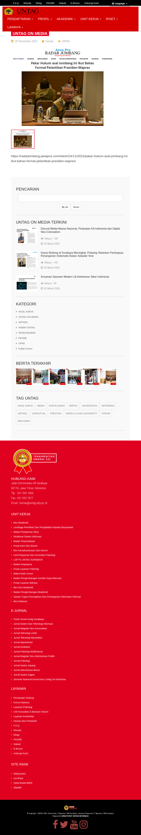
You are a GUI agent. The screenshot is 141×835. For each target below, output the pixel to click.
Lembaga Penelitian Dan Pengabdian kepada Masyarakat (43, 527)
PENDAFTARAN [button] (20, 19)
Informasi (108, 406)
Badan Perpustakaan (24, 541)
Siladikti (17, 787)
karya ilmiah (57, 406)
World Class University (81, 413)
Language (119, 3)
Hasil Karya (25, 406)
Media (40, 406)
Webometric (20, 774)
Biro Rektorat (20, 601)
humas (49, 41)
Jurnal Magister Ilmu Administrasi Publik (34, 656)
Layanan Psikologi (23, 707)
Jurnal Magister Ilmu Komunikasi (30, 628)
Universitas (89, 406)
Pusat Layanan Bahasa (25, 583)
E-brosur (75, 3)
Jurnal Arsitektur (22, 647)
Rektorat (24, 421)
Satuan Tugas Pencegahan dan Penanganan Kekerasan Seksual (47, 597)
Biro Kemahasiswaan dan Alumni (31, 550)
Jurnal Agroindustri (23, 642)
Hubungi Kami (91, 3)
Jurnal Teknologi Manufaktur (28, 638)
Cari (65, 207)
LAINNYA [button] (15, 27)
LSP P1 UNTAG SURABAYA (28, 560)
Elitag (39, 3)
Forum (106, 413)
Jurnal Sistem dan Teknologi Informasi (33, 624)
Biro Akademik (21, 523)
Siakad (62, 3)
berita (73, 406)
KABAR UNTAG (25, 327)
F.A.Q (16, 3)
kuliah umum (24, 348)
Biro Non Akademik (23, 587)
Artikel (22, 413)
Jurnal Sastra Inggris (24, 675)
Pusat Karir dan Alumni (25, 546)
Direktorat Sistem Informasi (27, 536)
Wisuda (27, 3)
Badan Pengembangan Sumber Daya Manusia (37, 578)
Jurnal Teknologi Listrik (25, 633)
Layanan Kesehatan (24, 716)
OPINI (20, 343)
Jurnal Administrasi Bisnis (27, 670)
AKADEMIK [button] (66, 19)
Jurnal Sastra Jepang (24, 665)
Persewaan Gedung (24, 698)
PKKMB (50, 3)
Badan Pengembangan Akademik (31, 592)
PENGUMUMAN (25, 332)
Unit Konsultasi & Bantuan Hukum (31, 712)
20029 (66, 41)
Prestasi (55, 413)
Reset (76, 207)
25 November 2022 (26, 41)
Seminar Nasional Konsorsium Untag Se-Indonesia (40, 679)
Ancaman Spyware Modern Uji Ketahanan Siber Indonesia (75, 276)
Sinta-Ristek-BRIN (23, 783)
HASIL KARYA (24, 311)
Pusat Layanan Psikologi (26, 569)
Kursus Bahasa (21, 702)
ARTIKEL (22, 322)
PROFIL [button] (45, 19)
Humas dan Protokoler (25, 721)
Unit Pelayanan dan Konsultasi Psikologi (34, 555)
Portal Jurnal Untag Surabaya (29, 619)
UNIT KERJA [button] (90, 19)
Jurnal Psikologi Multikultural (28, 651)
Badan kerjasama (23, 564)
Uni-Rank (18, 778)
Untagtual (39, 413)
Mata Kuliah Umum (23, 573)
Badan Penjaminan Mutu (26, 532)
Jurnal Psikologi (22, 661)
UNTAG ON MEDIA (30, 33)
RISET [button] (112, 19)
